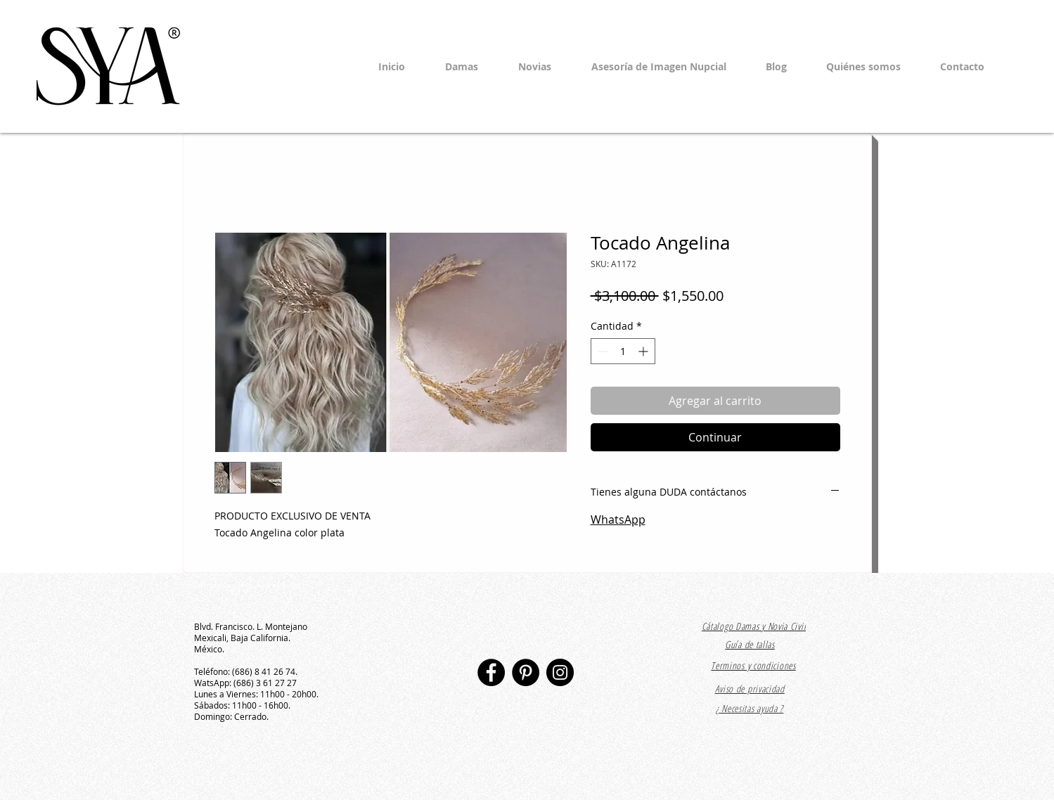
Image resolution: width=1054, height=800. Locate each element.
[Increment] (644, 351)
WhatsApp (618, 519)
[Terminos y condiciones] (753, 665)
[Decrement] (601, 351)
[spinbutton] (623, 351)
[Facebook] (491, 672)
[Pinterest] (525, 672)
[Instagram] (560, 672)
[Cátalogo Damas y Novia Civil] (754, 626)
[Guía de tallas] (750, 645)
